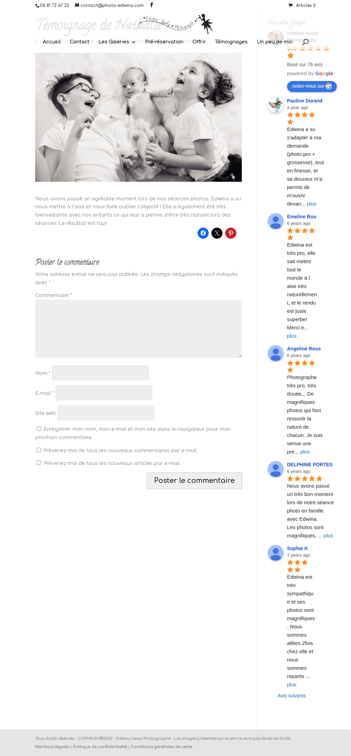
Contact (79, 42)
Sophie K (297, 548)
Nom (42, 373)
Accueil (52, 42)
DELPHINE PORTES (310, 464)
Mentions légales (52, 747)
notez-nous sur (312, 86)
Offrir (199, 42)
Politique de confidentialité (100, 747)
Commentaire (53, 295)
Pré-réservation (164, 42)
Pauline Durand (305, 100)
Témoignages (231, 42)
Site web (45, 413)
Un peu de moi (275, 42)
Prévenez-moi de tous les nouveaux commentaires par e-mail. (121, 450)
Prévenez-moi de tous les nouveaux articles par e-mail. (112, 463)
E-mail (44, 393)
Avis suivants (292, 695)
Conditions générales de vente (161, 747)
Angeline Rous (304, 348)
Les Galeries (113, 42)
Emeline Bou (301, 216)
